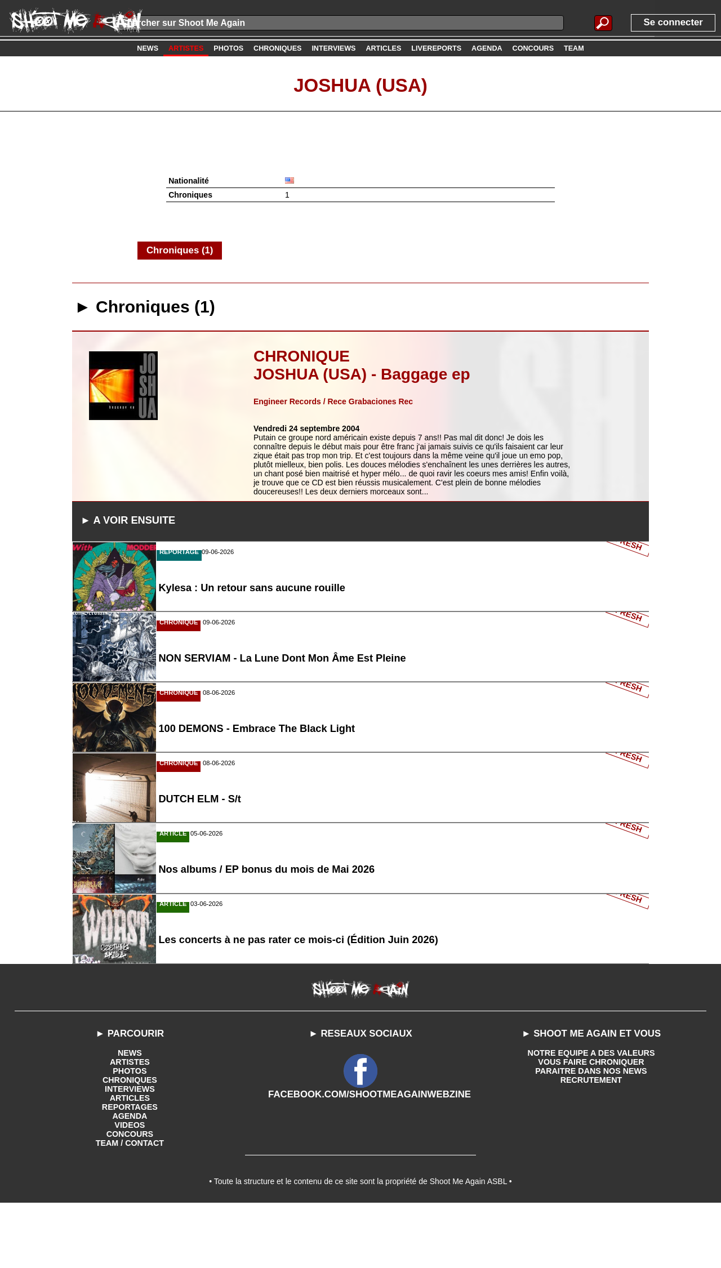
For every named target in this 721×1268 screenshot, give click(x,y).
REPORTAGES (130, 1167)
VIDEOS (130, 1185)
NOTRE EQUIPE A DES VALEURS (591, 1113)
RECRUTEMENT (591, 1140)
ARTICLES (129, 1158)
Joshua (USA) (360, 84)
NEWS (129, 1113)
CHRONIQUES (130, 1140)
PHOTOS (129, 1131)
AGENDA (130, 1176)
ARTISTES (129, 1122)
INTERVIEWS (129, 1149)
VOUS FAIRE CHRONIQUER (591, 1122)
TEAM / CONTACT (129, 1203)
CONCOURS (130, 1194)
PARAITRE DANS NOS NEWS (591, 1131)
